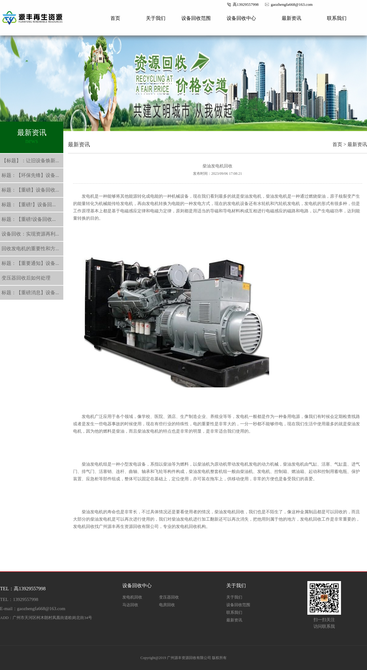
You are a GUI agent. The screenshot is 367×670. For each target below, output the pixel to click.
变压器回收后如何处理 (26, 277)
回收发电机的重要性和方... (30, 248)
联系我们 (337, 18)
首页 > (339, 144)
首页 (115, 18)
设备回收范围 (196, 18)
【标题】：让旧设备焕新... (30, 160)
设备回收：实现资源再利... (30, 233)
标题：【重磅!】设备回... (29, 204)
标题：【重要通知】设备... (30, 263)
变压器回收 (169, 597)
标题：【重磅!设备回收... (29, 219)
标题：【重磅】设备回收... (30, 189)
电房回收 (167, 604)
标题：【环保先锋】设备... (30, 175)
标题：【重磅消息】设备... (30, 292)
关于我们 (155, 18)
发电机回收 (132, 597)
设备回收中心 (241, 18)
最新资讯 (291, 18)
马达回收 (130, 604)
